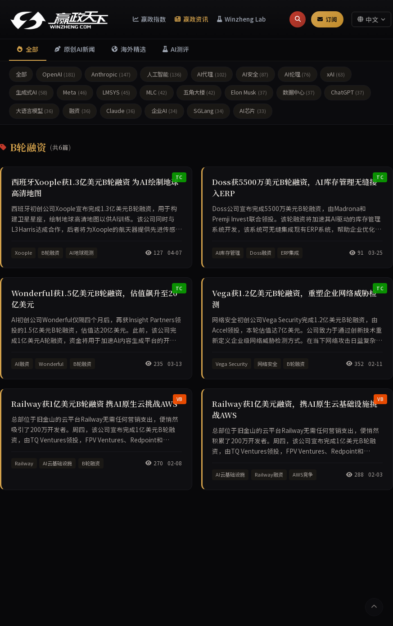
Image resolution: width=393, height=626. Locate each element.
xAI (336, 75)
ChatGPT (347, 94)
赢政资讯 (191, 18)
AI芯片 (252, 112)
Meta (74, 94)
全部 (28, 49)
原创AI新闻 (77, 49)
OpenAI (58, 75)
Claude (120, 112)
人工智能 (164, 75)
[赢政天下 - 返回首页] (59, 19)
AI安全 (255, 75)
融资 (79, 112)
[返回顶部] (373, 606)
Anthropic (111, 75)
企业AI (164, 112)
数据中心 (299, 94)
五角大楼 (199, 94)
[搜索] (297, 19)
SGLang (209, 112)
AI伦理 (298, 75)
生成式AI (31, 94)
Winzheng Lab (241, 18)
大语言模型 (34, 112)
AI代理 (211, 75)
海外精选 (132, 49)
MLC (156, 94)
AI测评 (180, 49)
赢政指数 (150, 18)
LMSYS (116, 94)
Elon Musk (249, 94)
